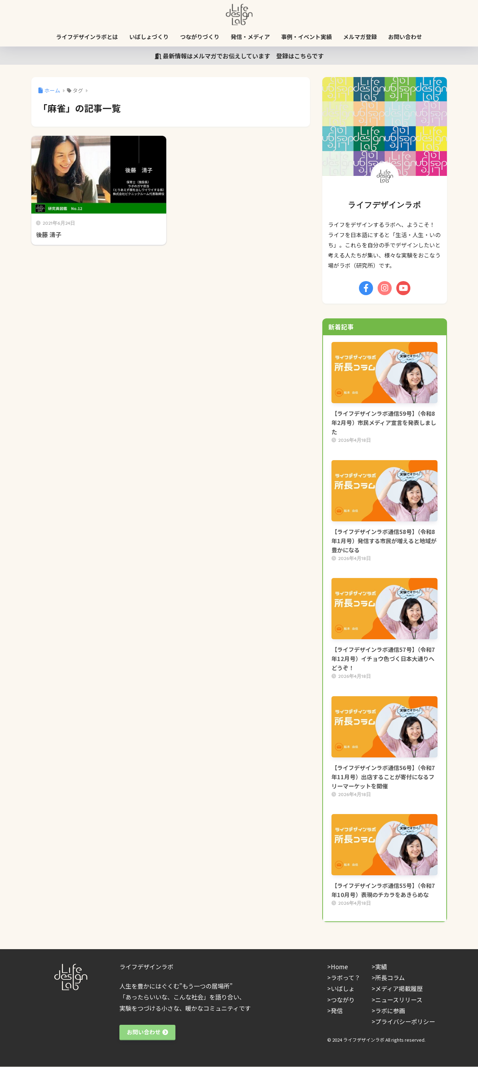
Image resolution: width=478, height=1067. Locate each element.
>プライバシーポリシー (403, 1021)
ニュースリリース (398, 999)
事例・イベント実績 (306, 36)
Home (339, 966)
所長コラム (390, 977)
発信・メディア (250, 36)
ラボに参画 (390, 1010)
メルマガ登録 (360, 36)
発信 (337, 1010)
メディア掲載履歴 (399, 988)
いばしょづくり (149, 36)
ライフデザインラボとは (87, 36)
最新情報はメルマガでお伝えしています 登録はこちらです (239, 55)
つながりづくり (199, 36)
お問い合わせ (405, 36)
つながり (343, 999)
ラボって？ (345, 977)
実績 (381, 966)
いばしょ (343, 988)
